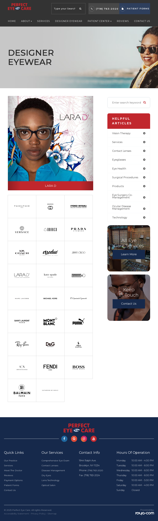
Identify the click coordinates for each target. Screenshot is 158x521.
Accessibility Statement (16, 513)
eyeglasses (119, 160)
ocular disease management (122, 209)
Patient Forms (12, 485)
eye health (119, 169)
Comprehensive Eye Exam (56, 460)
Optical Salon (49, 485)
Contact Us (142, 21)
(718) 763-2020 (107, 8)
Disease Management (54, 470)
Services (43, 21)
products (118, 187)
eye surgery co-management (122, 197)
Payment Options (14, 480)
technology (120, 219)
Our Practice (11, 460)
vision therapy (122, 133)
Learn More (129, 256)
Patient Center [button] (100, 21)
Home (12, 21)
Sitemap (52, 513)
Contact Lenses (50, 465)
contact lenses (122, 151)
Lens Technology (51, 480)
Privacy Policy (38, 513)
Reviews (123, 21)
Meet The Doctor (14, 470)
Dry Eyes (47, 475)
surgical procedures (125, 178)
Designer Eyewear (68, 21)
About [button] (26, 21)
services (117, 142)
